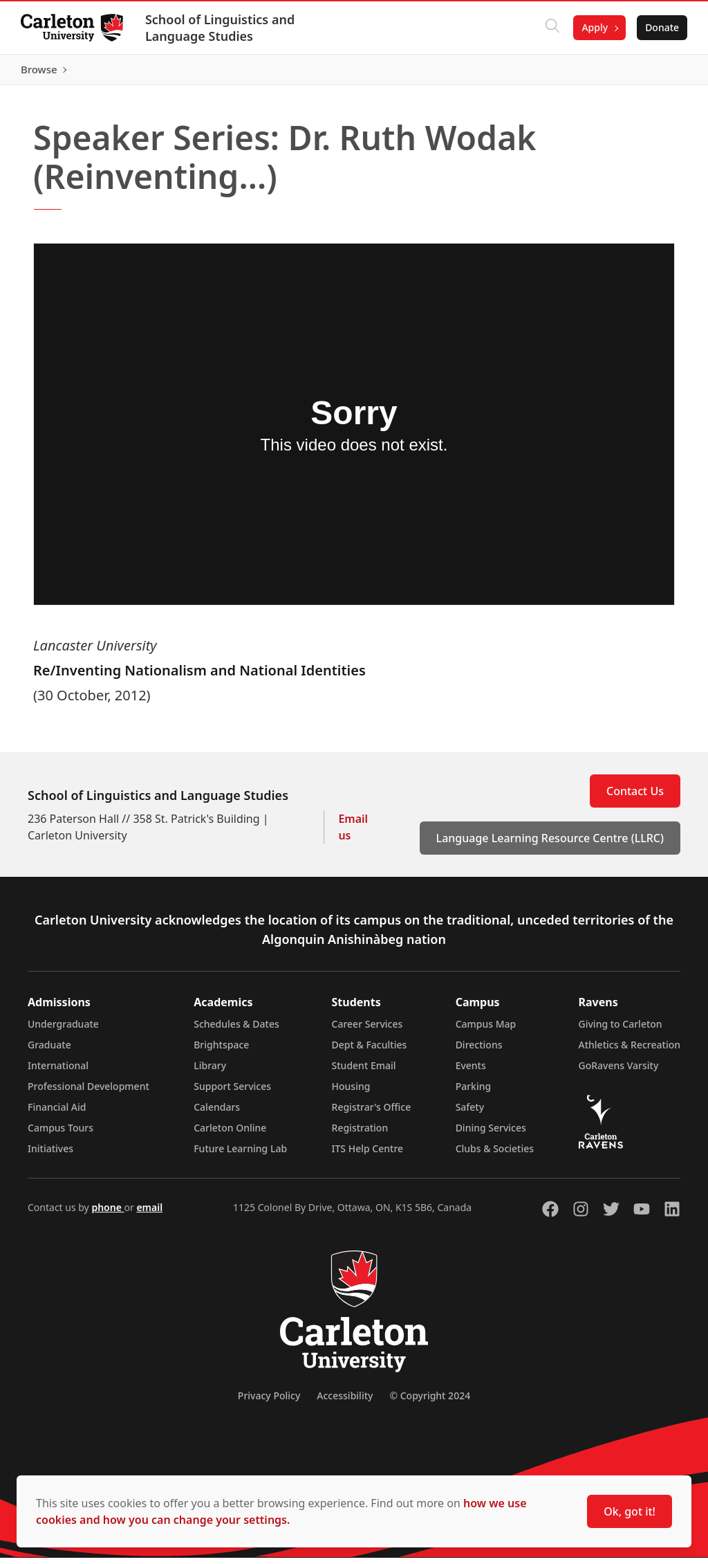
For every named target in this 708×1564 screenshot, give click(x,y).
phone (107, 1213)
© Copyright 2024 (429, 1401)
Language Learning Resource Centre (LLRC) (550, 844)
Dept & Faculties (369, 1050)
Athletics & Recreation (629, 1050)
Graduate (49, 1050)
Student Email (364, 1071)
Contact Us (635, 797)
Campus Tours (60, 1133)
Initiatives (50, 1154)
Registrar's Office (371, 1113)
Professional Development (88, 1092)
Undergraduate (63, 1030)
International (58, 1071)
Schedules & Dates (236, 1030)
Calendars (217, 1113)
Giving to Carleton (620, 1030)
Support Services (232, 1092)
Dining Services (491, 1133)
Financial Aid (57, 1113)
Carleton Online (230, 1133)
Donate (661, 27)
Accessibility (345, 1401)
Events (471, 1071)
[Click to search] (551, 27)
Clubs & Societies (495, 1154)
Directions (479, 1050)
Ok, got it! (629, 1511)
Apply (593, 27)
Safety (470, 1113)
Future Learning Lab (240, 1154)
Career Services (367, 1030)
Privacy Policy (269, 1401)
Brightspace (221, 1050)
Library (210, 1071)
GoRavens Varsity (619, 1071)
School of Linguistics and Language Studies (221, 27)
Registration (360, 1133)
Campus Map (486, 1030)
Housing (351, 1092)
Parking (474, 1092)
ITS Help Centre (368, 1154)
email (149, 1213)
